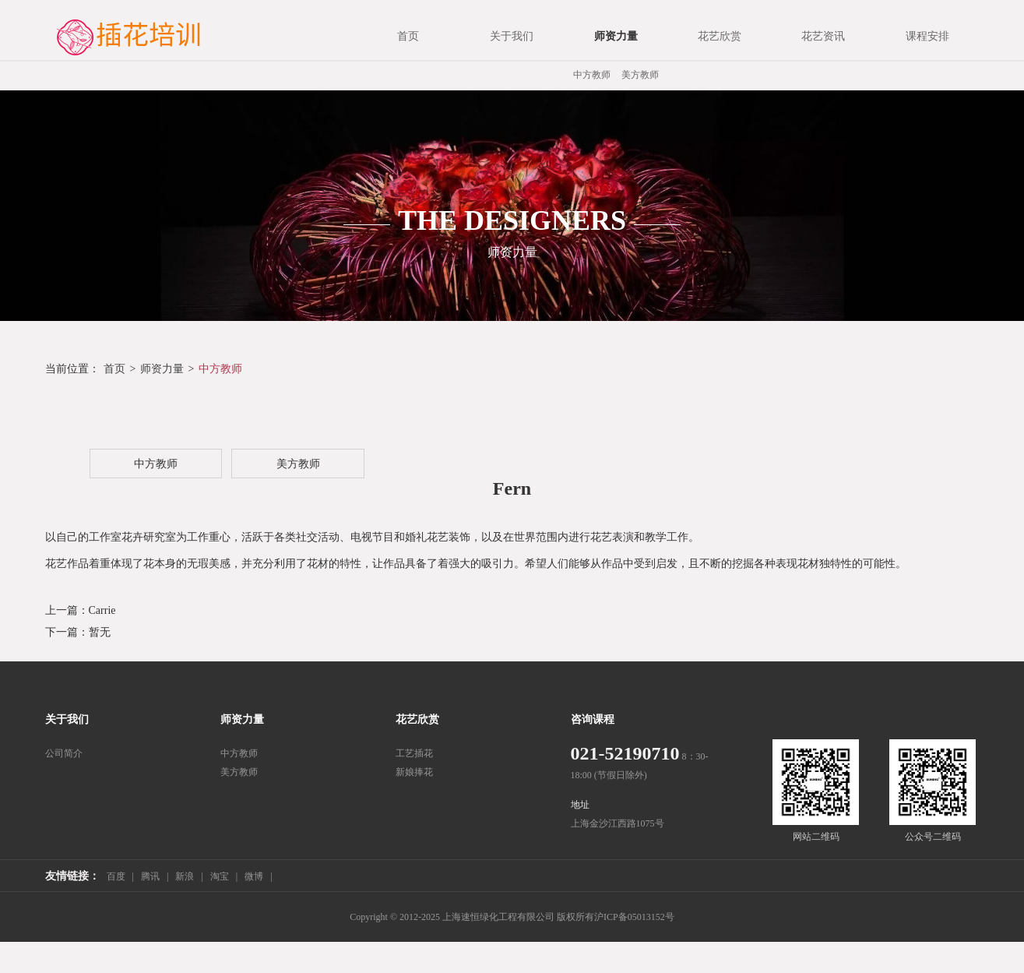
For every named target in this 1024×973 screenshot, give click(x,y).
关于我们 (67, 719)
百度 (116, 876)
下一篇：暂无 (78, 632)
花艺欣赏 (417, 719)
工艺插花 (414, 753)
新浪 (184, 876)
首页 (114, 369)
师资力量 (162, 369)
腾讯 (150, 876)
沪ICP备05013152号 (634, 916)
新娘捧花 (414, 772)
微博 (254, 876)
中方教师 (592, 74)
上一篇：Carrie (80, 610)
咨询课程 (592, 719)
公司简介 (64, 753)
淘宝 (219, 876)
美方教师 (640, 74)
